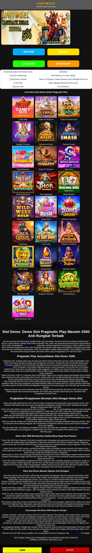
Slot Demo (8, 367)
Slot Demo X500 (29, 345)
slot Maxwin (83, 430)
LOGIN (22, 550)
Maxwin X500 (75, 533)
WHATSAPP (63, 63)
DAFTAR (69, 550)
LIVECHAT (28, 63)
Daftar (29, 51)
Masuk (63, 51)
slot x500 (49, 409)
